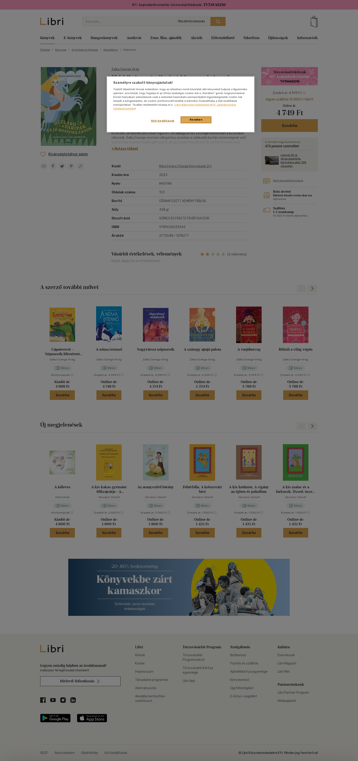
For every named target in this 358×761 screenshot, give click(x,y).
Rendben (196, 119)
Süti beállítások (162, 120)
